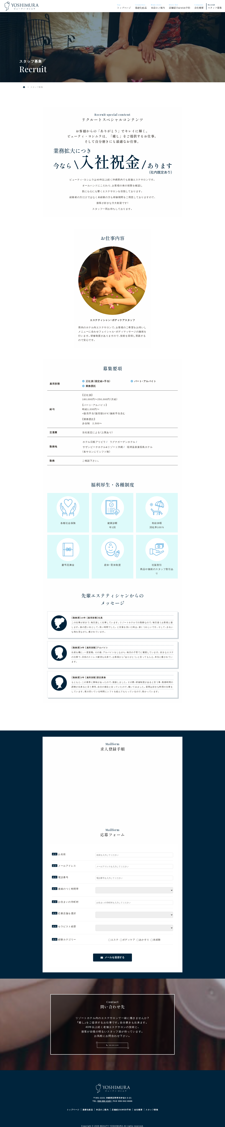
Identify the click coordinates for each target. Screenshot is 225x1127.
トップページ (125, 6)
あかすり (143, 941)
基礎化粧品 (141, 6)
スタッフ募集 (215, 6)
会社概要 (199, 6)
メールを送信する (114, 958)
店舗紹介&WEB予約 (180, 6)
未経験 (156, 941)
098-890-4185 (112, 1047)
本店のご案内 (159, 6)
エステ (113, 941)
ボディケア (127, 941)
